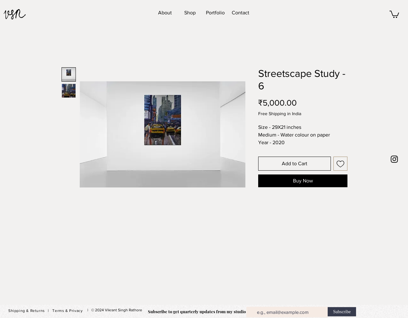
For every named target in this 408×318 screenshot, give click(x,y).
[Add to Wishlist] (340, 164)
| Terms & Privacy (65, 310)
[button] (394, 14)
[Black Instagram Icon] (394, 159)
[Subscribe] (342, 311)
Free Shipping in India (279, 113)
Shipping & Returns (26, 310)
